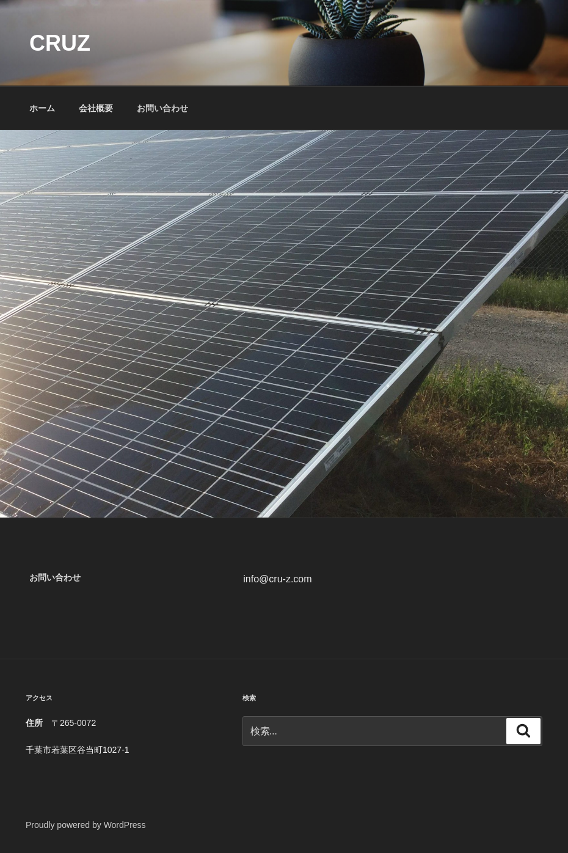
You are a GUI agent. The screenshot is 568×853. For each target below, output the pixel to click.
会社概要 (96, 108)
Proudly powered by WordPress (86, 825)
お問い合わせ (162, 108)
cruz (59, 43)
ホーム (42, 108)
